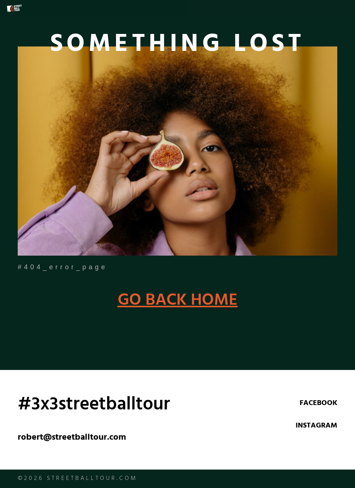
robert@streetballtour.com (72, 438)
